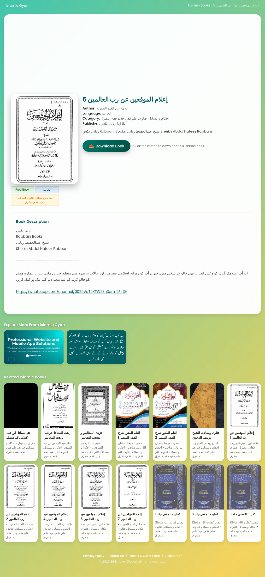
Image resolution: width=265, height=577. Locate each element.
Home (193, 5)
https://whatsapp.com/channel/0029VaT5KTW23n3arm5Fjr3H (71, 291)
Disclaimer (173, 556)
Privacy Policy (93, 556)
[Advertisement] (132, 57)
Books (206, 5)
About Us (117, 556)
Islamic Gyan (17, 5)
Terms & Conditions (145, 556)
